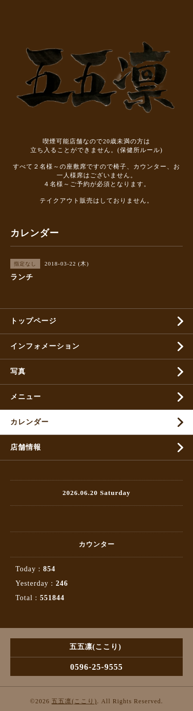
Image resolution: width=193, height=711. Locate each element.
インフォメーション (45, 346)
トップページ (33, 321)
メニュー (25, 397)
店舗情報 (25, 447)
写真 (18, 371)
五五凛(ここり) (74, 701)
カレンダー (29, 422)
